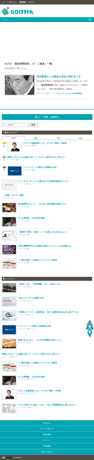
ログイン (31, 2)
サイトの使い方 (47, 429)
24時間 (13, 138)
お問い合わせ (47, 452)
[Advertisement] (47, 40)
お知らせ (47, 423)
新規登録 (22, 2)
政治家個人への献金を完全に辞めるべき (59, 76)
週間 (35, 138)
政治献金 (68, 93)
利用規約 (47, 446)
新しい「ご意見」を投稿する (47, 117)
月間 (58, 138)
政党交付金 (61, 93)
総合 (80, 138)
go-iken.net (17, 457)
